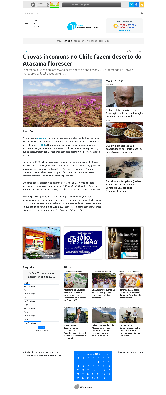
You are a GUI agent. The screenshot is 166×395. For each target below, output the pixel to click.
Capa (59, 41)
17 (108, 370)
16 (103, 370)
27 (88, 378)
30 (103, 378)
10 (108, 366)
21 (93, 374)
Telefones (104, 41)
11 (78, 370)
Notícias (68, 41)
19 (83, 374)
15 (98, 370)
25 (78, 378)
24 (108, 374)
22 (98, 374)
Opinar (41, 327)
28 (93, 378)
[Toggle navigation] (27, 22)
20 (88, 374)
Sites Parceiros (89, 41)
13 (88, 370)
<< (78, 354)
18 (78, 374)
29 (98, 378)
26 (83, 378)
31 (108, 378)
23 (103, 374)
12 (83, 370)
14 (93, 370)
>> (108, 354)
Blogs (77, 41)
